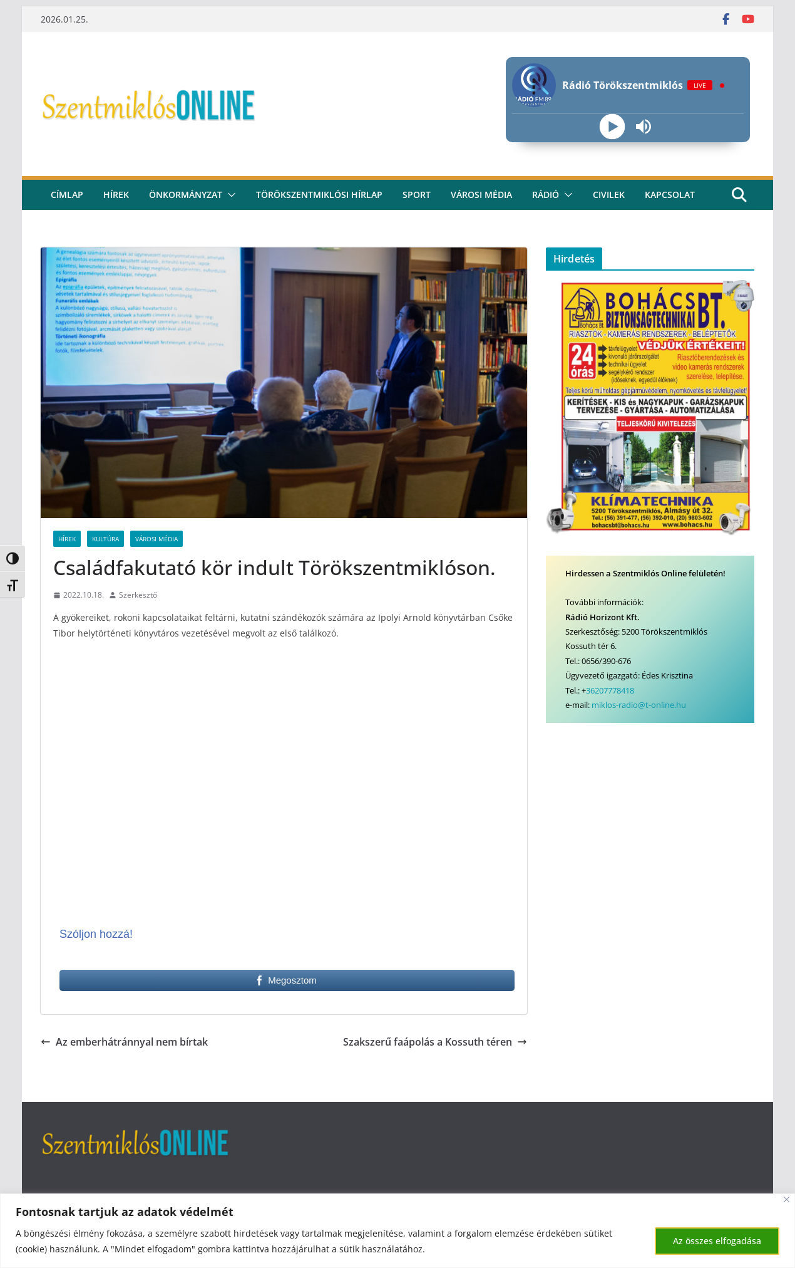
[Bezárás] (786, 1199)
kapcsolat (670, 194)
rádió (545, 194)
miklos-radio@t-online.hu (639, 704)
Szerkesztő (138, 595)
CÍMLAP (67, 194)
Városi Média (156, 538)
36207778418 (610, 690)
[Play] (612, 127)
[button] (229, 195)
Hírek (116, 194)
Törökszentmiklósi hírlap (319, 194)
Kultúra (105, 538)
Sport (417, 194)
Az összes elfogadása (717, 1241)
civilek (609, 194)
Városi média (481, 194)
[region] (397, 1230)
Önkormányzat (185, 194)
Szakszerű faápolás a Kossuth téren (435, 1042)
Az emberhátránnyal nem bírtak (124, 1042)
